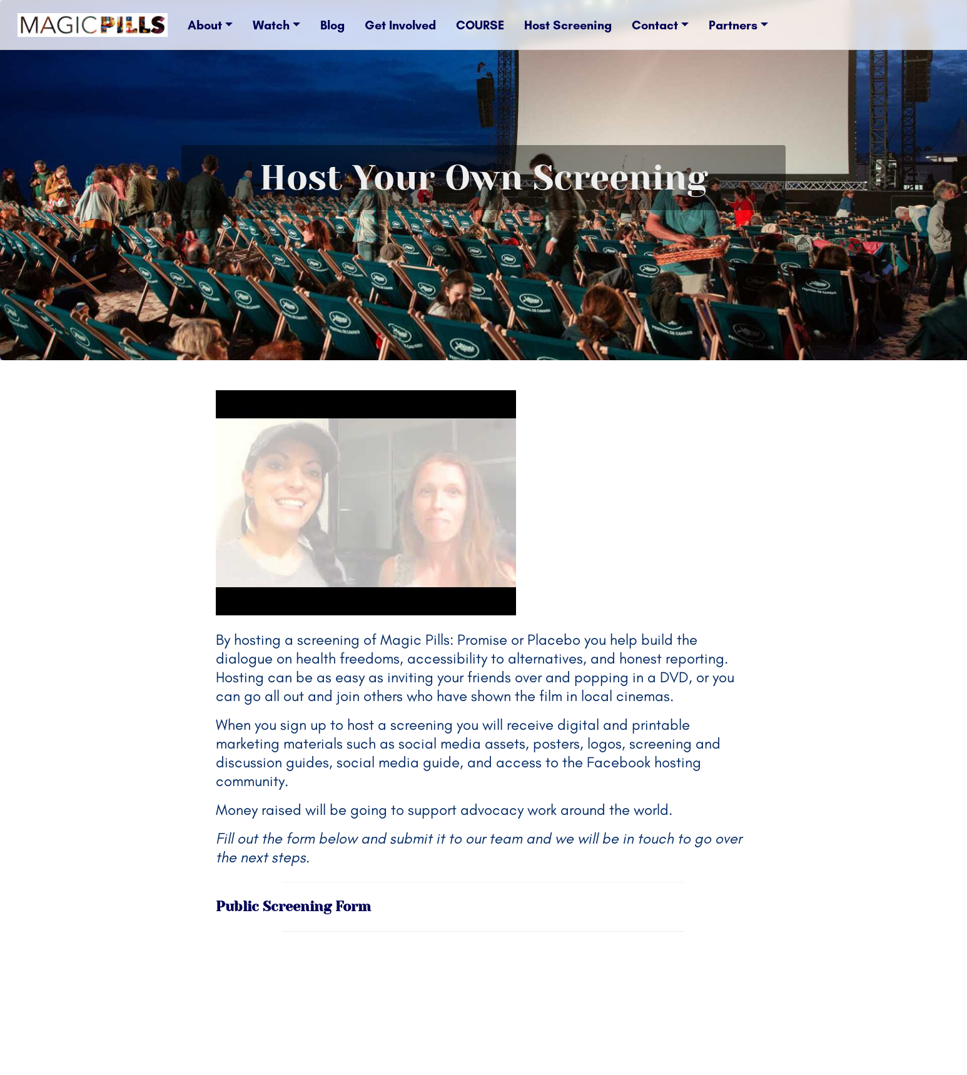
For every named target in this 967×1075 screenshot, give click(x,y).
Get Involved (400, 25)
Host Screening (568, 25)
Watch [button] (271, 25)
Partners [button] (733, 25)
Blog (332, 25)
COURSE (480, 25)
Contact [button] (655, 25)
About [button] (205, 25)
